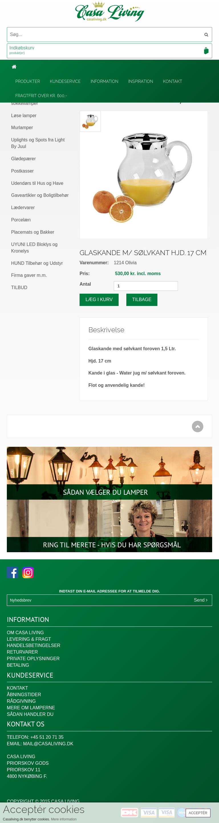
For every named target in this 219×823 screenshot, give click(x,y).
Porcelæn (21, 219)
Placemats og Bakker (32, 232)
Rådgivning (21, 701)
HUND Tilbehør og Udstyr (37, 263)
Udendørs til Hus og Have (37, 183)
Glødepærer (23, 158)
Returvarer (22, 652)
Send (201, 600)
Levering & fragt (29, 639)
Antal (85, 284)
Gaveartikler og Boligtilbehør (40, 195)
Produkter (27, 81)
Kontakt (172, 81)
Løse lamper (23, 115)
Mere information (64, 819)
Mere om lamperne (31, 707)
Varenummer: (94, 262)
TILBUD (19, 287)
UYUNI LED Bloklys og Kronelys (34, 247)
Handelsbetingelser (33, 645)
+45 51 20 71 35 (47, 737)
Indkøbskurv (109, 50)
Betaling (18, 665)
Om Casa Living (25, 632)
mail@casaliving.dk (48, 743)
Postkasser (22, 171)
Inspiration (140, 81)
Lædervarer (23, 207)
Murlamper (22, 127)
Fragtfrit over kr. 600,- (41, 95)
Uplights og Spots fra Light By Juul (38, 143)
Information (104, 81)
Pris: (85, 273)
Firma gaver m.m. (29, 275)
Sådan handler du (30, 714)
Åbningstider (24, 694)
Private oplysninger (33, 658)
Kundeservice (65, 81)
